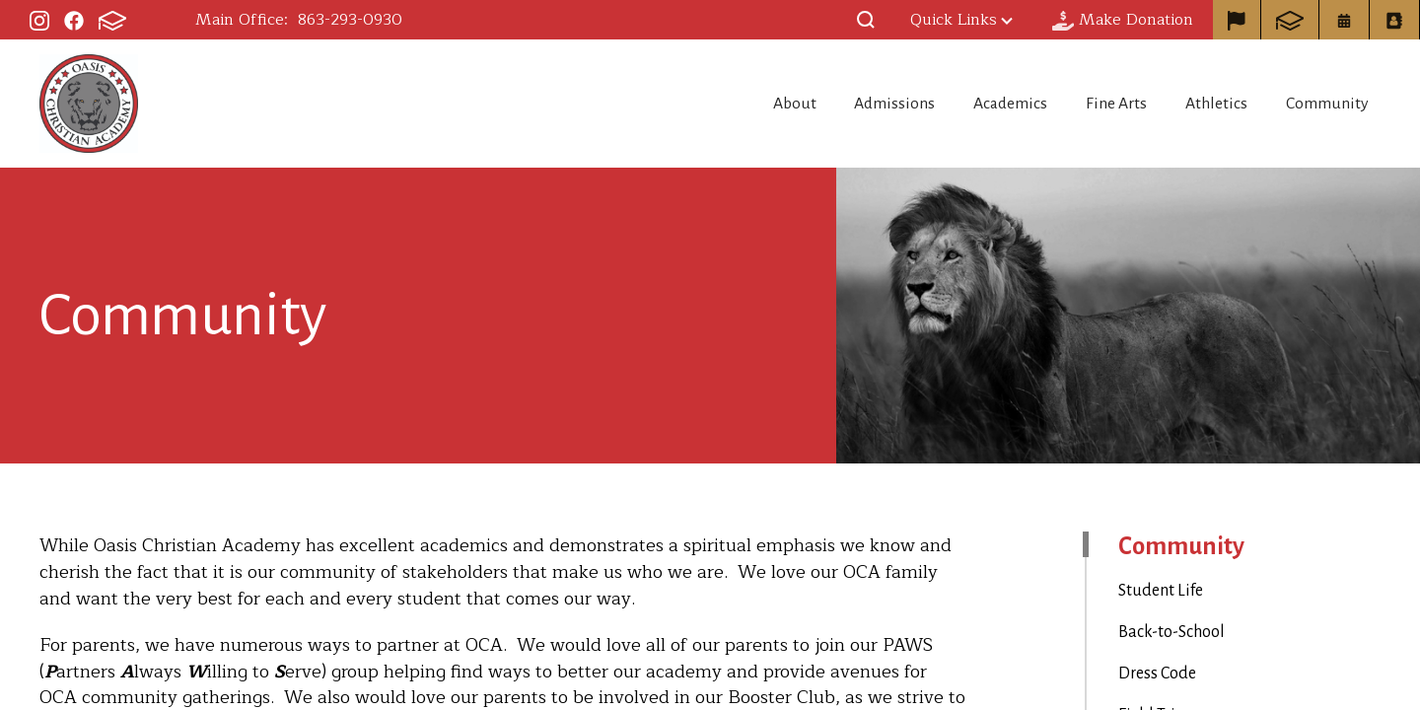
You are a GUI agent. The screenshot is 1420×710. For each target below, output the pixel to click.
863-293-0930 (350, 20)
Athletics (1209, 103)
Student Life (1160, 591)
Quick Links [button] (961, 20)
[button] (865, 19)
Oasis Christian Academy (88, 103)
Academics (982, 103)
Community (1331, 103)
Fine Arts (1099, 103)
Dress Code (1157, 673)
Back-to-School (1171, 632)
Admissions (856, 103)
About (745, 103)
